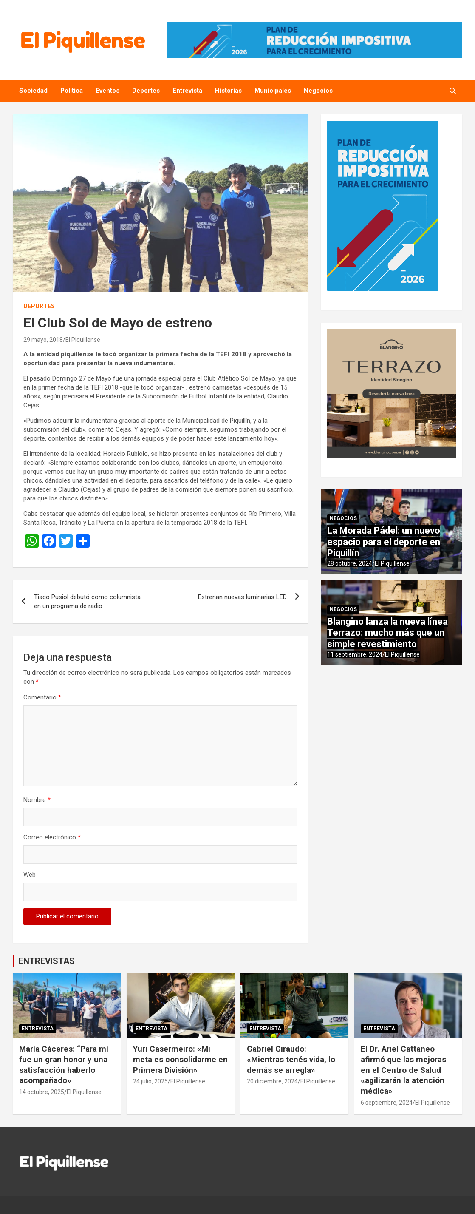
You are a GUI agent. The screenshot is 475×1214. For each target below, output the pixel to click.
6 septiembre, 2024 (387, 1102)
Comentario (42, 697)
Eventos (107, 90)
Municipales (272, 90)
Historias (228, 90)
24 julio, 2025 (150, 1081)
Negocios (318, 90)
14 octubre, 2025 (41, 1092)
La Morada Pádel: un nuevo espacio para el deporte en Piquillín (383, 541)
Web (29, 875)
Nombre (37, 800)
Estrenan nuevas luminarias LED (242, 597)
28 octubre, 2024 (349, 563)
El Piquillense (82, 339)
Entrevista (187, 90)
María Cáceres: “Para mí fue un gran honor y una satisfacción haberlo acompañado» (63, 1064)
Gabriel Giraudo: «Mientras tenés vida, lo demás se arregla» (291, 1059)
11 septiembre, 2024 (354, 654)
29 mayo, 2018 (43, 339)
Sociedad (33, 90)
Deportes (146, 90)
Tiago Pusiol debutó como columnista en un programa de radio (87, 601)
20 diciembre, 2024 (272, 1081)
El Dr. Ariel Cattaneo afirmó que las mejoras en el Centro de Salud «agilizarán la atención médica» (403, 1070)
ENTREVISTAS (47, 961)
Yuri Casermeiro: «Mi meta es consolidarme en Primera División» (180, 1059)
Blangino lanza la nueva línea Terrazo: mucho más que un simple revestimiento (387, 632)
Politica (71, 90)
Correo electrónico (52, 837)
